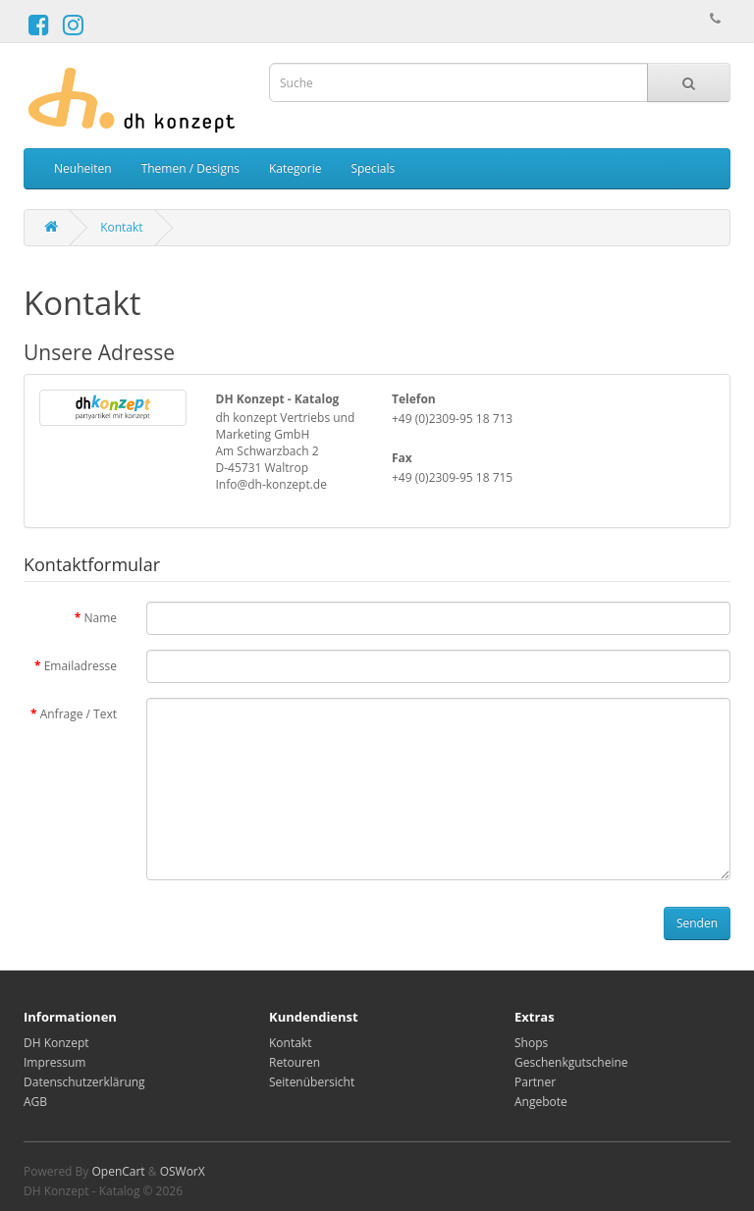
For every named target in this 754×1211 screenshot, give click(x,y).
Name (100, 617)
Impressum (54, 1062)
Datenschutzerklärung (84, 1082)
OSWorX (182, 1171)
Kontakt (121, 227)
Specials (372, 168)
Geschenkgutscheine (571, 1062)
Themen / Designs (190, 168)
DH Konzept (56, 1042)
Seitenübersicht (311, 1082)
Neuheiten (83, 168)
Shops (531, 1042)
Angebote (540, 1101)
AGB (35, 1101)
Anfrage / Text (78, 714)
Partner (535, 1082)
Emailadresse (80, 666)
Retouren (294, 1062)
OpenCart (117, 1171)
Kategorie (295, 168)
